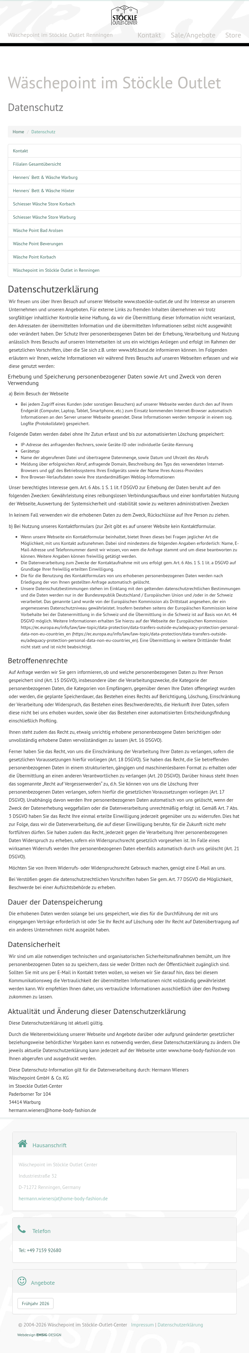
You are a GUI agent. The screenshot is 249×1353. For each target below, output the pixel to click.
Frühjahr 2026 (35, 1303)
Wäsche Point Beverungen (38, 244)
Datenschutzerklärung (180, 1325)
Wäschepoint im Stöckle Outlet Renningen (60, 34)
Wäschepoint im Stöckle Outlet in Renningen (56, 270)
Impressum (142, 1325)
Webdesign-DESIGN (39, 1334)
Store (233, 34)
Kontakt (149, 34)
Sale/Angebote (193, 34)
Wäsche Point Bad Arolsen (38, 230)
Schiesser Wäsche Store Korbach (44, 204)
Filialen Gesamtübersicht (37, 164)
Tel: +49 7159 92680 (39, 1250)
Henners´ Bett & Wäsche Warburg (45, 177)
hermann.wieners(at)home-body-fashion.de (63, 1198)
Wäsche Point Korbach (34, 257)
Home (18, 132)
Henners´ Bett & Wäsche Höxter (44, 190)
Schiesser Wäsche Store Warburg (44, 217)
